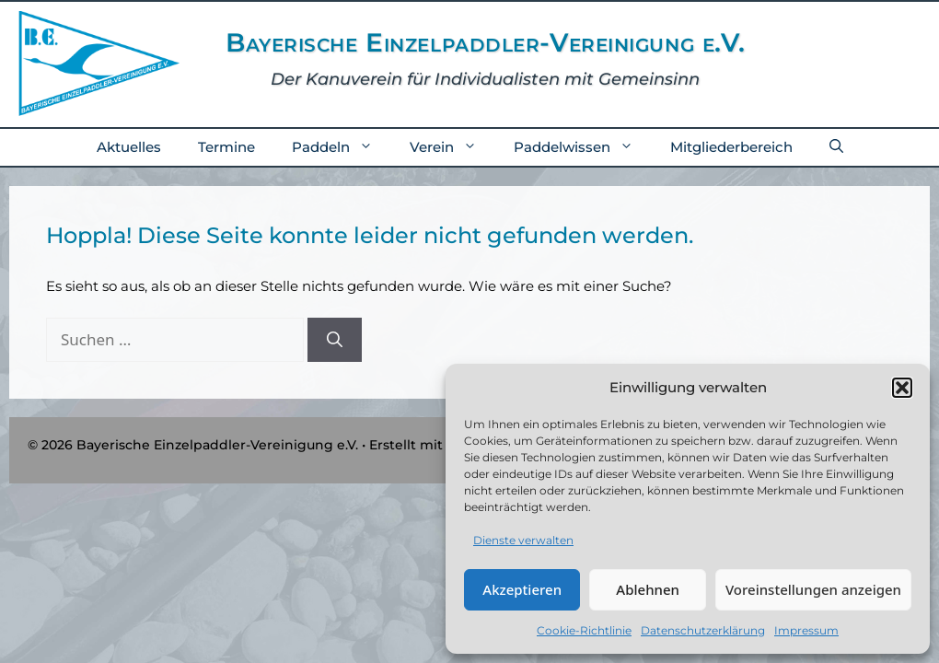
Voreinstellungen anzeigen (813, 589)
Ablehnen (647, 589)
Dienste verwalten (523, 540)
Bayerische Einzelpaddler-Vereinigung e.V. (486, 42)
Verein (452, 147)
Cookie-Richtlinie (584, 630)
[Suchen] (334, 340)
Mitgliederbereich (731, 147)
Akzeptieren (522, 589)
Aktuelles (129, 147)
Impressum (806, 630)
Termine (226, 147)
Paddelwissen (583, 147)
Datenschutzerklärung (703, 630)
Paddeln (341, 147)
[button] (902, 387)
